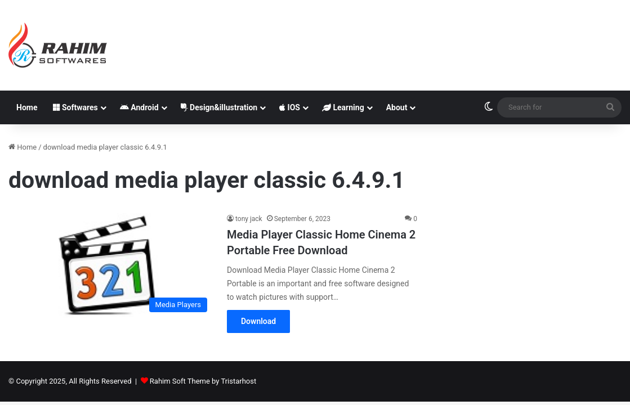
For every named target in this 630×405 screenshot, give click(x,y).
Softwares (75, 107)
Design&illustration (219, 107)
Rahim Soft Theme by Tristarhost (203, 381)
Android (139, 107)
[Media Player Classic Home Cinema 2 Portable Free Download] (110, 265)
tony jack (248, 219)
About (397, 107)
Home (26, 107)
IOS (289, 107)
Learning (343, 107)
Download (258, 321)
